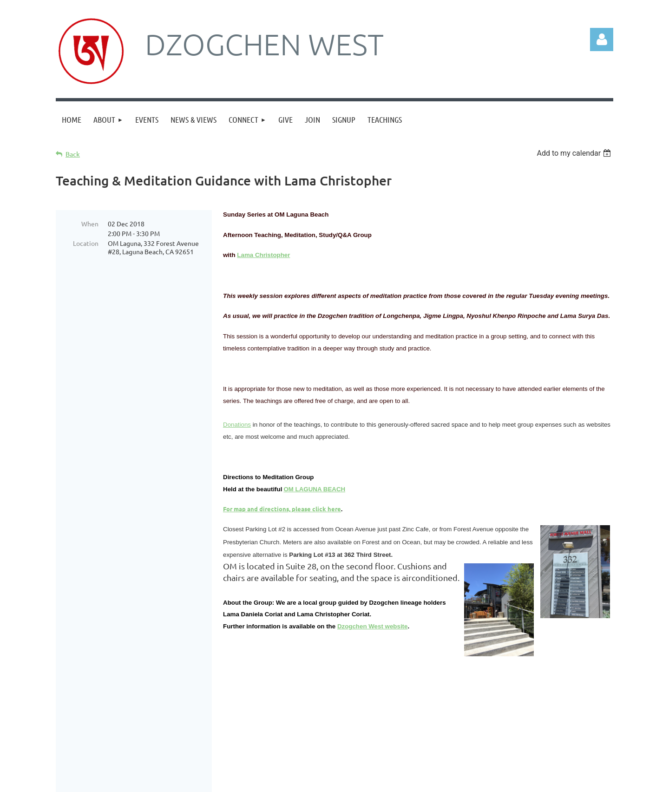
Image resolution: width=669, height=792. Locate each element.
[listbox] (575, 153)
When (89, 223)
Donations (237, 424)
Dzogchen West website (372, 626)
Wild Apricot (502, 787)
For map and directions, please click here (282, 509)
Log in (601, 39)
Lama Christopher (263, 254)
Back (73, 154)
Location (85, 243)
